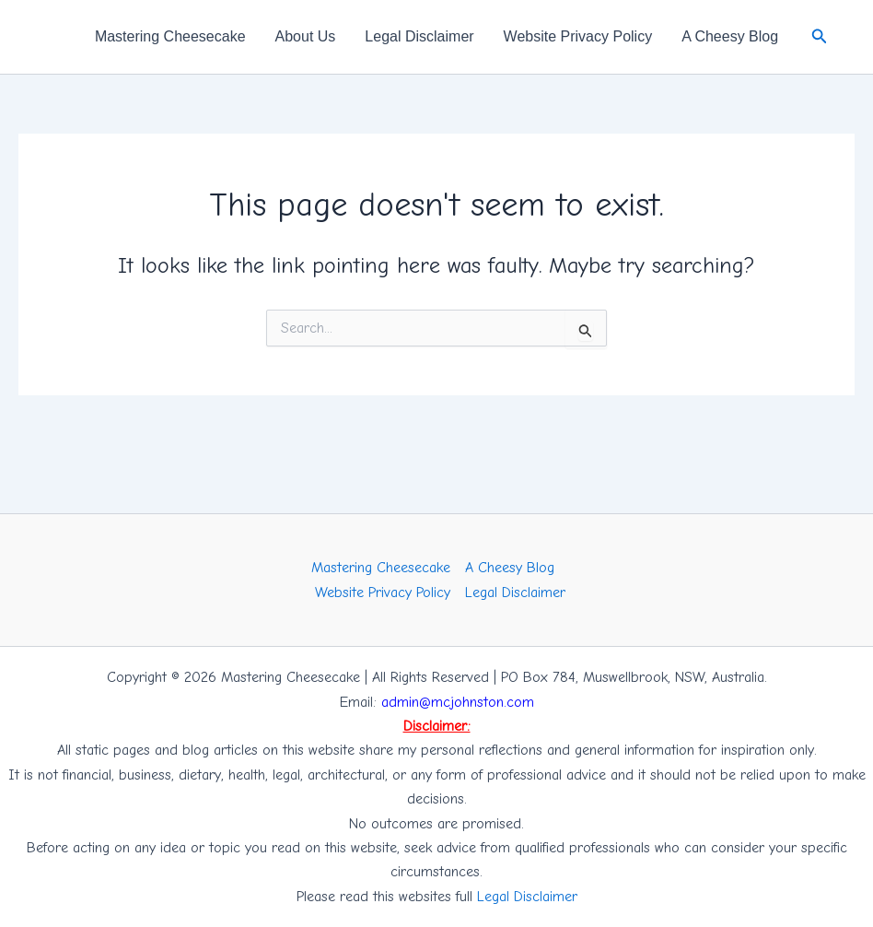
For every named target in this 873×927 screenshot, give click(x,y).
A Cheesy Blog (729, 36)
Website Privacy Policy (578, 36)
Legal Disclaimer (419, 36)
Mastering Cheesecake (170, 36)
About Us (305, 36)
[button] (819, 37)
